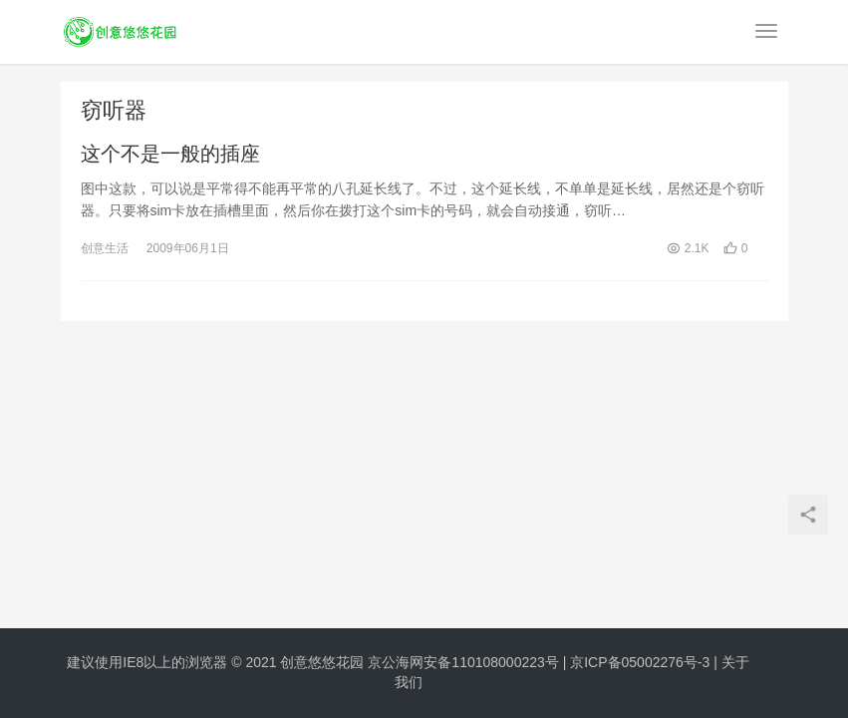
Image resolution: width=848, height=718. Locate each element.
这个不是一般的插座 (170, 154)
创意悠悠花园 (322, 662)
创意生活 (105, 248)
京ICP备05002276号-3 (639, 662)
